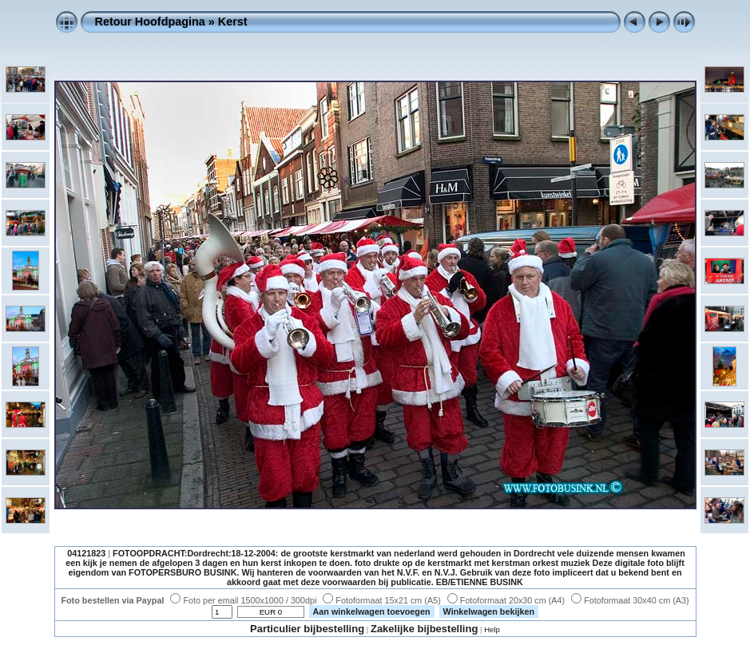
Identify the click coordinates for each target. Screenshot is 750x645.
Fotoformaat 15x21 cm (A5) (381, 600)
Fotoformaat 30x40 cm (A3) (629, 600)
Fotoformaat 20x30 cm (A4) (506, 600)
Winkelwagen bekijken (489, 611)
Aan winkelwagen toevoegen (372, 611)
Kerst (233, 21)
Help (492, 629)
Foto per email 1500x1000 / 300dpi (243, 600)
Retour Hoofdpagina (150, 21)
